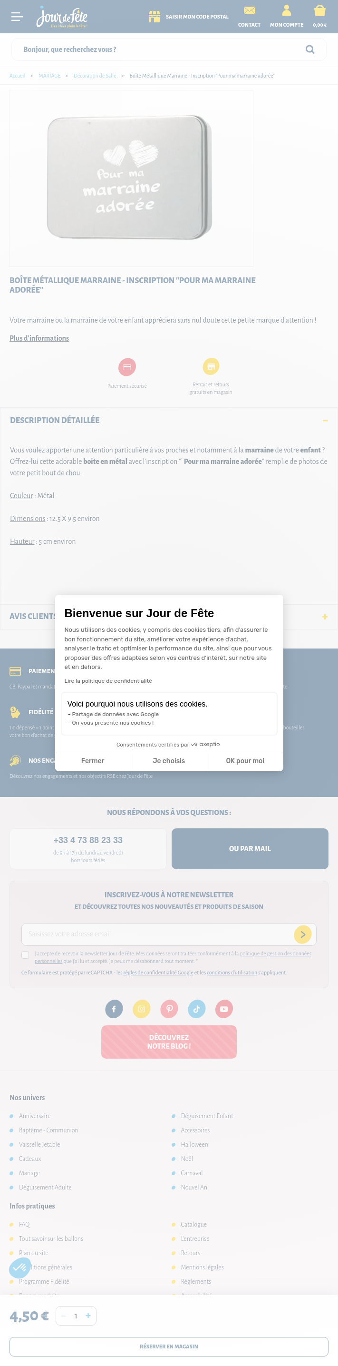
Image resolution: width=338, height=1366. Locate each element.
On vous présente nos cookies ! (113, 722)
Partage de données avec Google (115, 714)
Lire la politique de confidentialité (108, 681)
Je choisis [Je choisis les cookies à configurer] (169, 761)
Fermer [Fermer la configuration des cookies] (93, 761)
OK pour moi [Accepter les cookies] (245, 761)
